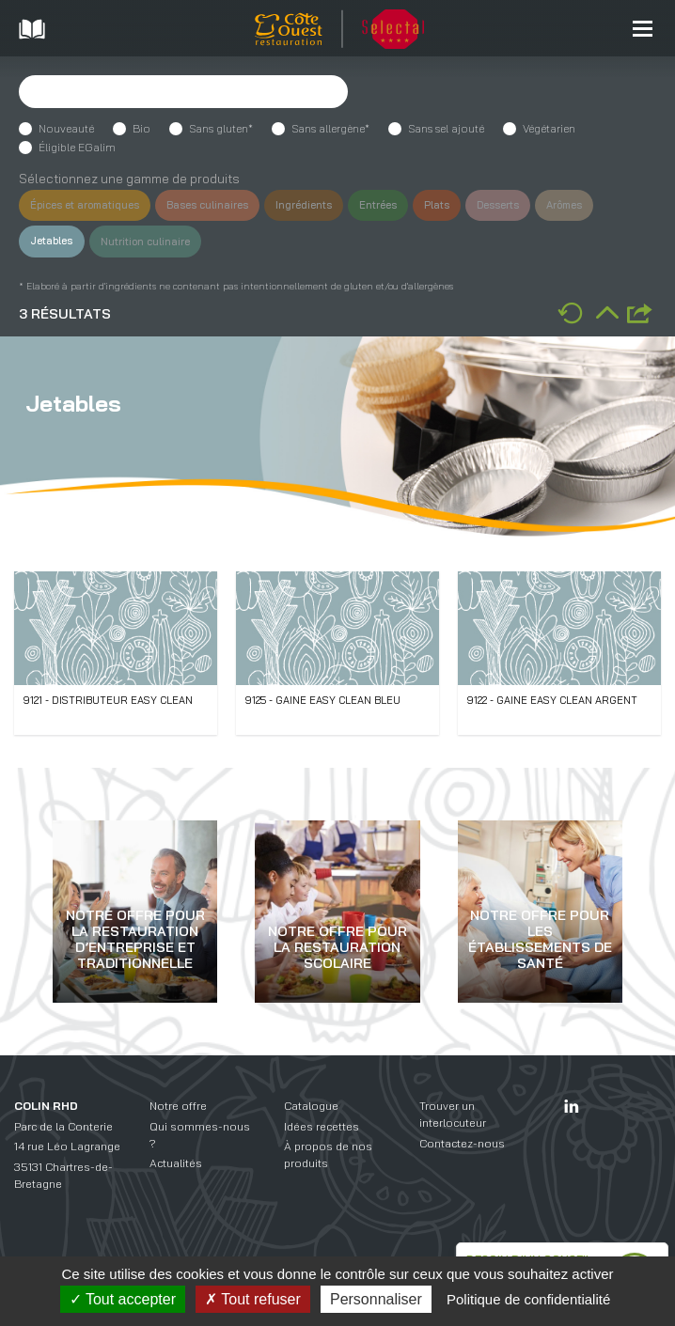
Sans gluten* (221, 128)
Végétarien (549, 128)
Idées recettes (321, 1125)
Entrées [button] (396, 204)
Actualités (175, 1163)
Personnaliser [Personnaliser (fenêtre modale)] (376, 1299)
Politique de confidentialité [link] (528, 1299)
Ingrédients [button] (319, 204)
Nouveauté (66, 128)
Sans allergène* (330, 128)
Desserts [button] (522, 204)
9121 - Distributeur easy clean (108, 700)
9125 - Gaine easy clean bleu (322, 700)
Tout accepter (123, 1299)
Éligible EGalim (77, 147)
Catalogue (311, 1105)
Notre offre (178, 1105)
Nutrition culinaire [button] (149, 240)
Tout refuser (253, 1299)
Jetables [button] (53, 240)
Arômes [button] (592, 204)
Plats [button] (457, 204)
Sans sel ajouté (446, 128)
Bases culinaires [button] (218, 204)
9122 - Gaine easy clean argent (552, 700)
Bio (141, 128)
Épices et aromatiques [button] (88, 204)
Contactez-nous (462, 1142)
